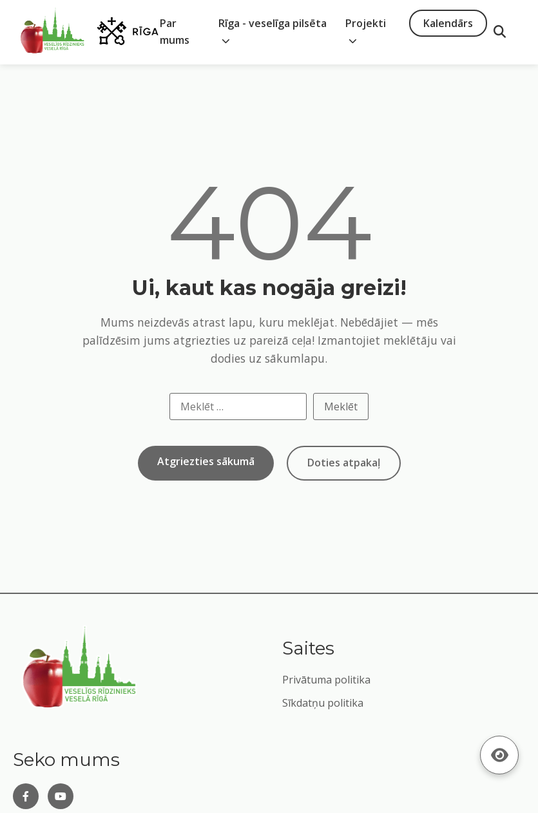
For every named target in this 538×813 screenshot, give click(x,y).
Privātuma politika (326, 680)
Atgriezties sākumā (206, 461)
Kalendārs (448, 23)
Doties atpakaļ (343, 462)
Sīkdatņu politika (322, 703)
